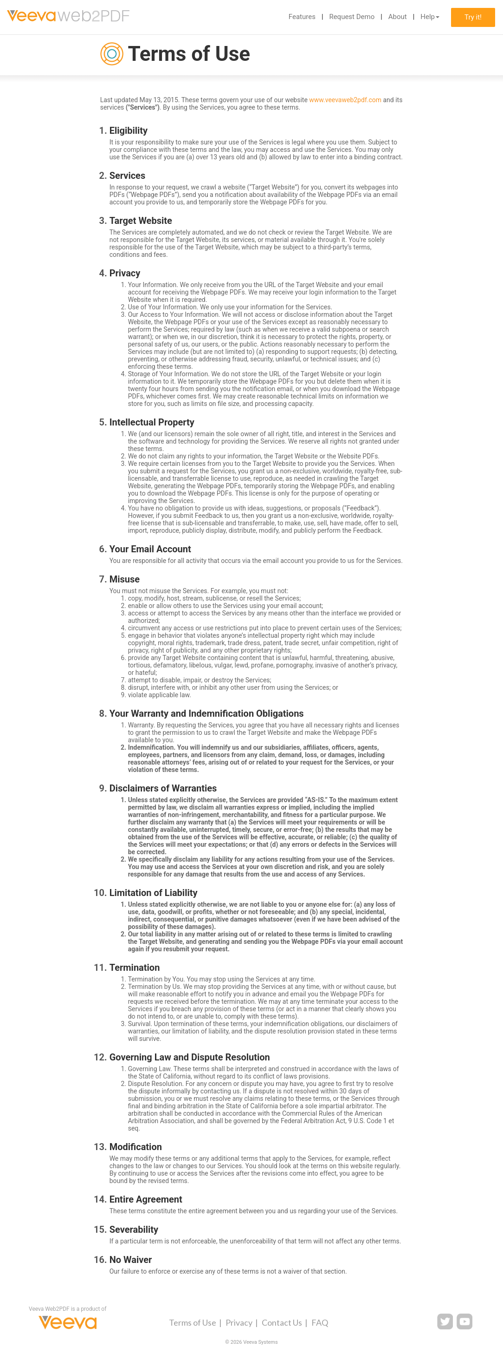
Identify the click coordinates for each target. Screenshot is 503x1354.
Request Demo (351, 17)
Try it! (473, 17)
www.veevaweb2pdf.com (345, 100)
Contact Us (282, 1322)
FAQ (319, 1322)
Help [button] (429, 17)
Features (302, 17)
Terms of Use (192, 1322)
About (397, 17)
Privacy (239, 1322)
